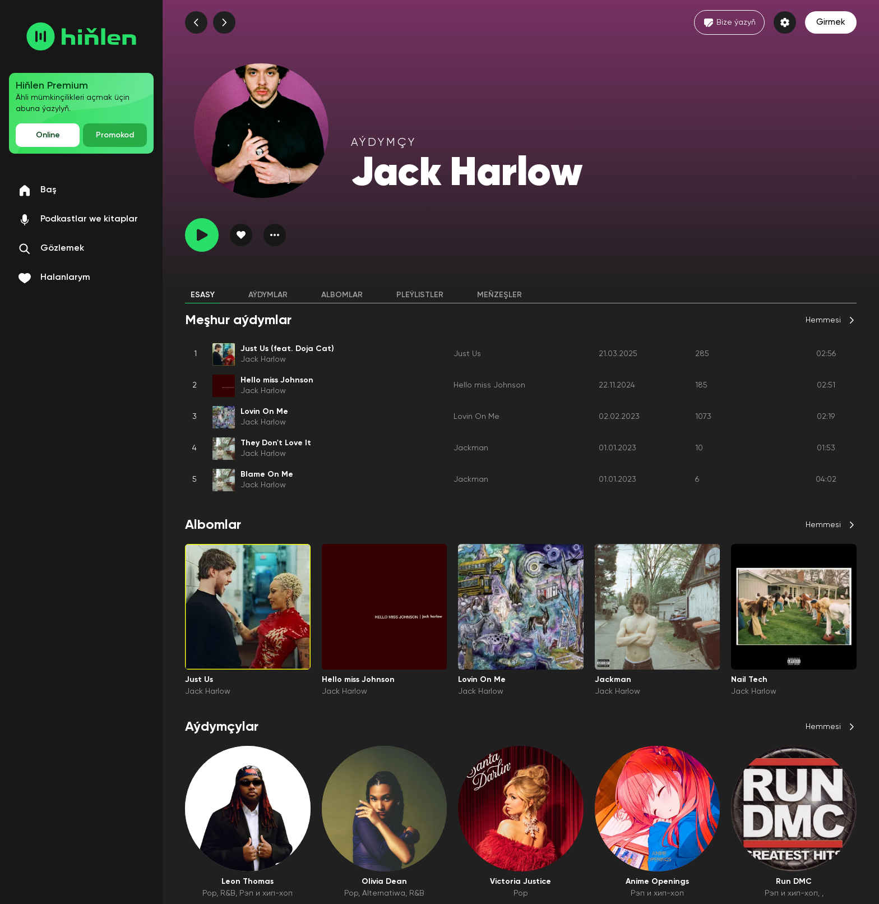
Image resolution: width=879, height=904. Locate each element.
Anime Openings (657, 881)
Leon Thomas (247, 881)
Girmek (830, 22)
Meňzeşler (499, 295)
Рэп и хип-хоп (266, 893)
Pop (209, 893)
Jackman (471, 448)
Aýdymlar (268, 295)
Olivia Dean (384, 881)
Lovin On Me (476, 417)
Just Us (467, 354)
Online (48, 135)
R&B (227, 893)
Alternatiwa (383, 893)
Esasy (203, 295)
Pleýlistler (419, 295)
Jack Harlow (263, 359)
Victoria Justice (520, 881)
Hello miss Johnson (489, 385)
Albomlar (342, 295)
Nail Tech (749, 680)
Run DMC (794, 881)
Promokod (115, 135)
